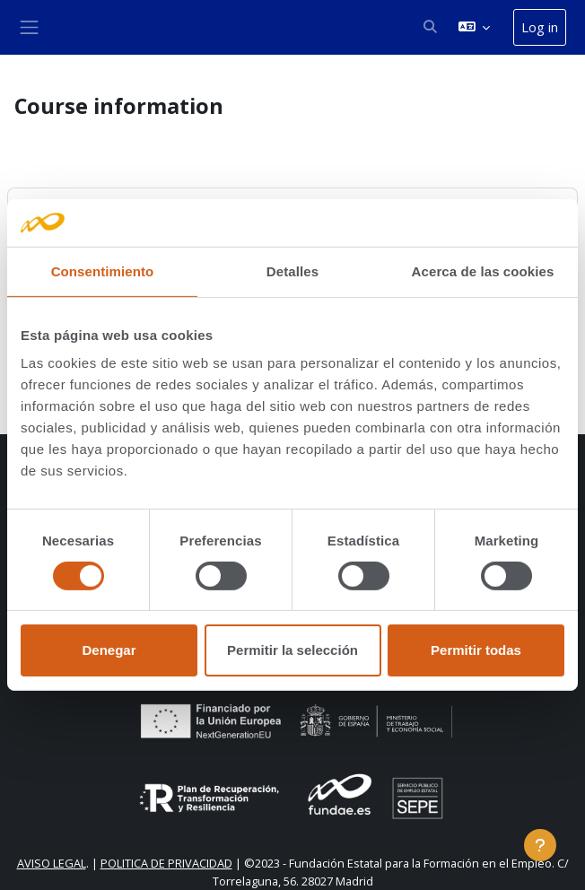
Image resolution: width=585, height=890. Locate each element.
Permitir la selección (292, 650)
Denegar (108, 650)
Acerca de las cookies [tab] (483, 270)
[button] (430, 26)
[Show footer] (540, 845)
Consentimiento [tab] (102, 270)
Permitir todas (476, 650)
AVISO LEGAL (51, 863)
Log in (539, 27)
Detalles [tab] (292, 270)
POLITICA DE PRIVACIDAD (166, 863)
